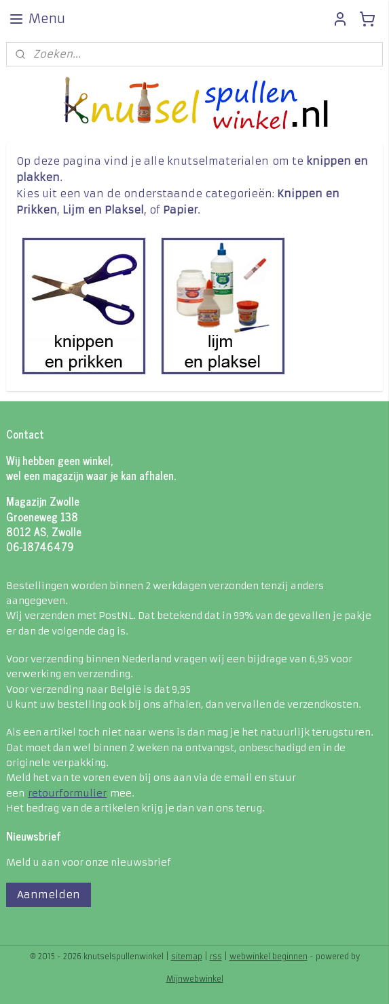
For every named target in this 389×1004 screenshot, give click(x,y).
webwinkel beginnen (268, 956)
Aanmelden (48, 894)
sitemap (186, 956)
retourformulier (67, 793)
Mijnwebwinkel (194, 979)
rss (216, 956)
